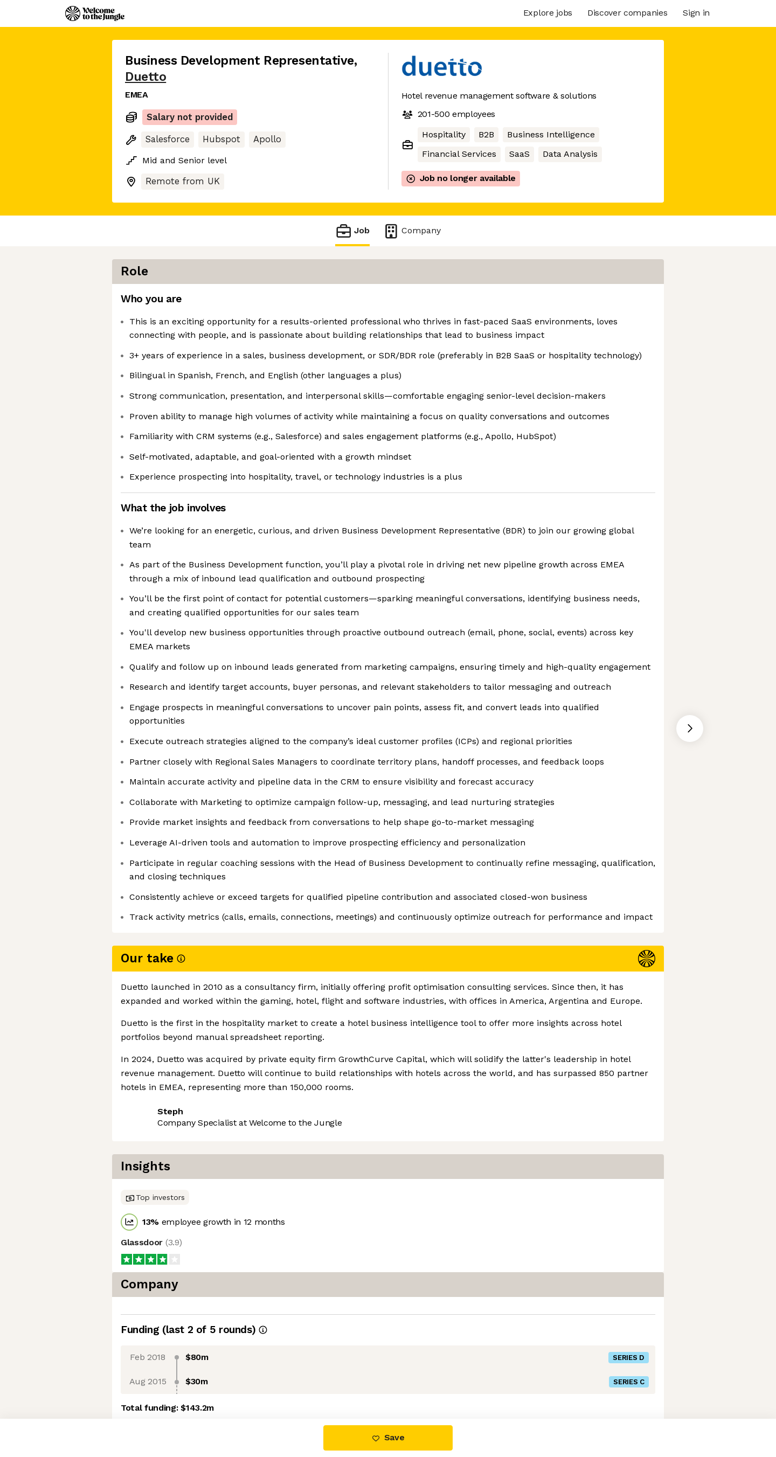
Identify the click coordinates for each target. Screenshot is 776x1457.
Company (412, 231)
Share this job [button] (155, 1373)
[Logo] (94, 13)
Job (352, 231)
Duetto (145, 77)
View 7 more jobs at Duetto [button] (257, 1373)
